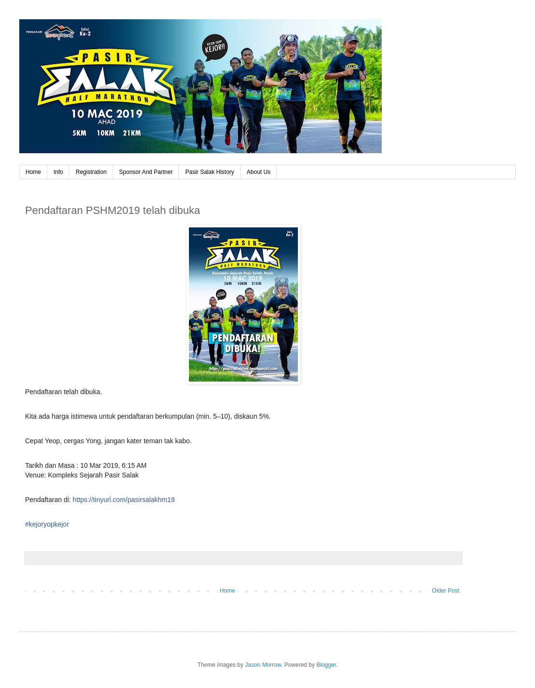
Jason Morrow (263, 665)
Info (58, 172)
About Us (258, 172)
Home (33, 172)
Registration (91, 172)
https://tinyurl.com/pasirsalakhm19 (124, 499)
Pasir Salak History (209, 172)
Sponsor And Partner (146, 172)
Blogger (326, 665)
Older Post (445, 590)
